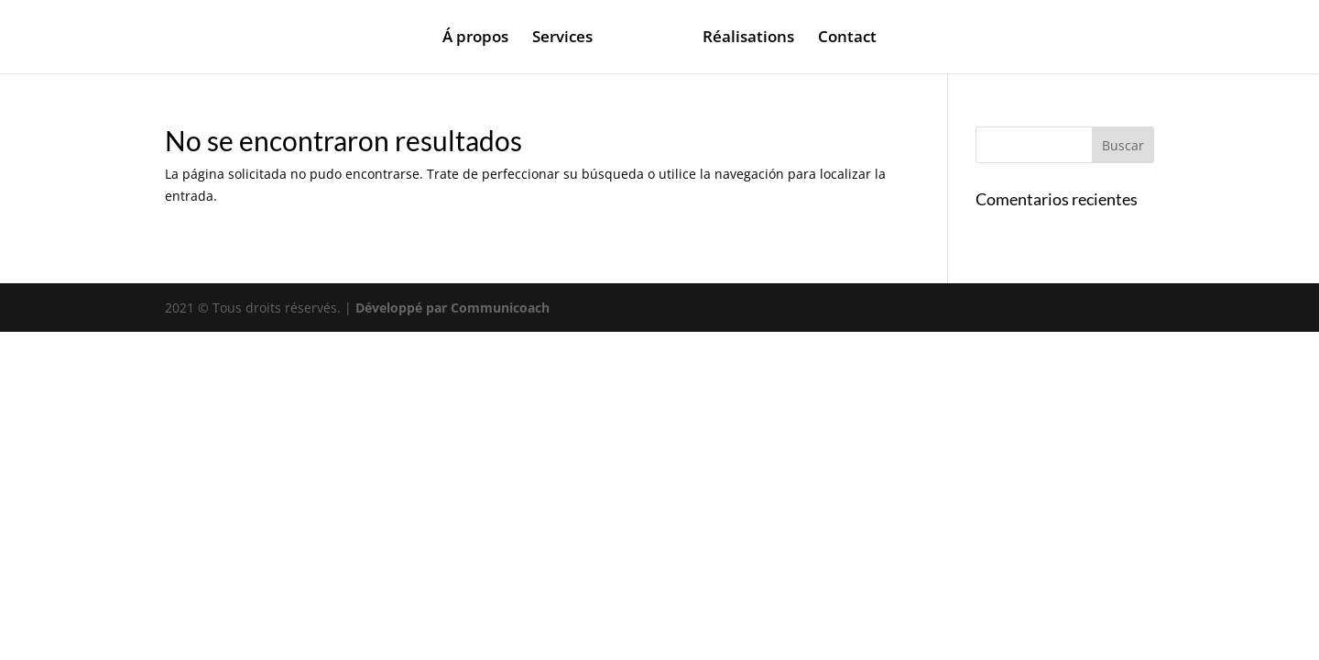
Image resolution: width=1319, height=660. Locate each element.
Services (562, 38)
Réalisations (748, 38)
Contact (847, 38)
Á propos (475, 38)
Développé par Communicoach (452, 307)
